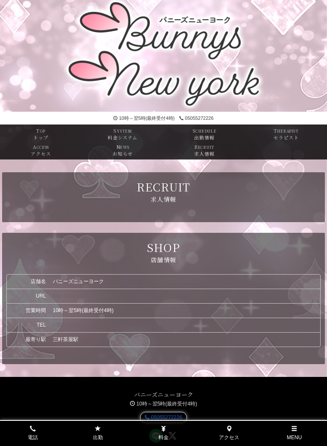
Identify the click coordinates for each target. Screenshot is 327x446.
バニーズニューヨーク (163, 394)
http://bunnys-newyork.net (82, 296)
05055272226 (196, 118)
